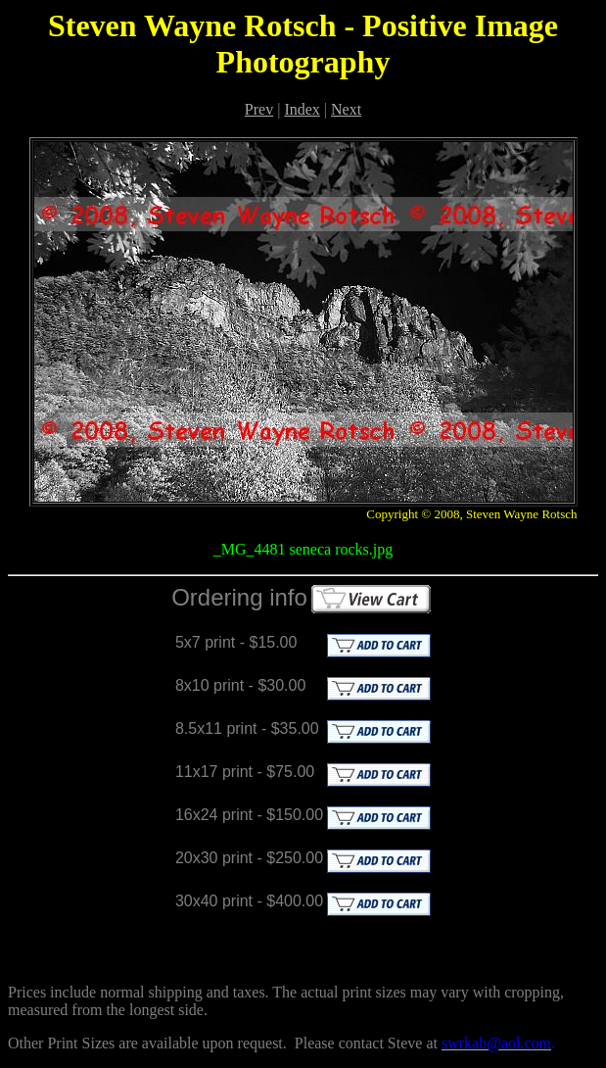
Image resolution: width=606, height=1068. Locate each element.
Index (301, 109)
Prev (259, 109)
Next (346, 109)
